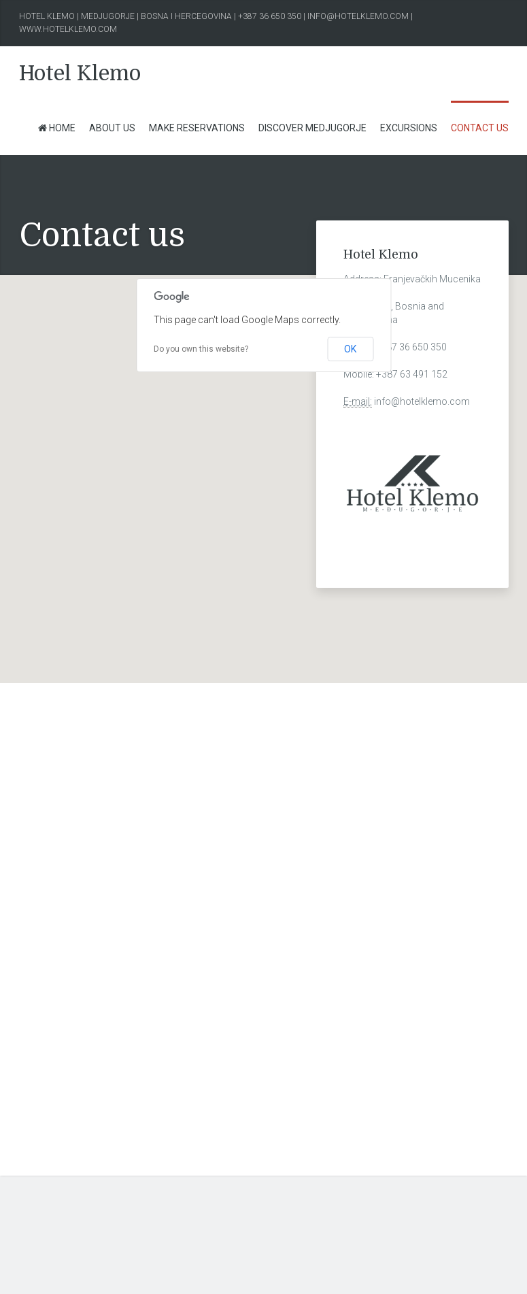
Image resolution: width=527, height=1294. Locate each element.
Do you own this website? (201, 349)
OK (350, 349)
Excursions (408, 127)
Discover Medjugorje (312, 127)
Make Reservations (197, 127)
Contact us (480, 127)
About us (112, 127)
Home (56, 127)
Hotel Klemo (80, 73)
